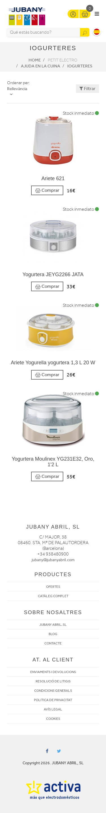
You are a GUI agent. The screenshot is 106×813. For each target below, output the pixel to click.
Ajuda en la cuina (40, 66)
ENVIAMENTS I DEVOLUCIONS (53, 672)
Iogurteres (79, 66)
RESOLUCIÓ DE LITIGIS (53, 681)
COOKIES (53, 719)
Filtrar (87, 88)
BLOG (53, 634)
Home (35, 60)
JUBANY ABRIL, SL (53, 625)
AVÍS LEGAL (53, 709)
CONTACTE (53, 643)
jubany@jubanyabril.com (53, 559)
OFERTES (53, 587)
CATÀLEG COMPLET (53, 596)
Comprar (47, 190)
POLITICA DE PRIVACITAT (53, 700)
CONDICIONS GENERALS (53, 691)
